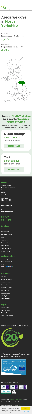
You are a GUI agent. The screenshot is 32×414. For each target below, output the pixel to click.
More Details (14, 146)
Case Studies (5, 293)
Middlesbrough (15, 134)
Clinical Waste (5, 232)
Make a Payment (6, 262)
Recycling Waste (6, 234)
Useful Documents (7, 316)
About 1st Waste (6, 279)
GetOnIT (17, 402)
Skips (2, 237)
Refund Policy (5, 310)
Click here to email (8, 212)
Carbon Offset (6, 243)
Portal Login (5, 259)
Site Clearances (6, 248)
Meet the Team (6, 282)
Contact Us (5, 290)
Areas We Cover (6, 287)
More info (26, 412)
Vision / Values (5, 285)
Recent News (5, 299)
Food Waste (5, 245)
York (7, 157)
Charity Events (5, 296)
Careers (3, 276)
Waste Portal (5, 251)
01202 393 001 (6, 200)
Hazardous (4, 240)
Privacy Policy (5, 313)
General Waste (6, 229)
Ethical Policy (5, 307)
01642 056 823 (12, 137)
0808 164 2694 (6, 206)
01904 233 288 (12, 160)
